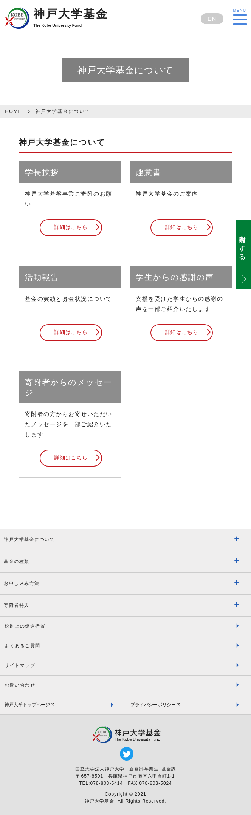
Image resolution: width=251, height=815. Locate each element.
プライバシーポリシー (153, 704)
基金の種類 (16, 561)
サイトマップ (20, 665)
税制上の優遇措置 (25, 626)
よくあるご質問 (22, 645)
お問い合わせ (20, 685)
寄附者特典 (16, 605)
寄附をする (242, 244)
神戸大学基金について (29, 539)
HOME (13, 111)
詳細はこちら (70, 227)
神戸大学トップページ (27, 704)
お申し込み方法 (22, 583)
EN (212, 18)
